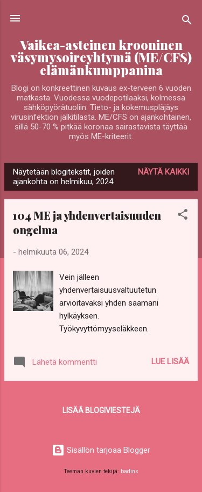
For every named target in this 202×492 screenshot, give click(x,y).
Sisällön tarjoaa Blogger (101, 450)
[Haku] (186, 21)
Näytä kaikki (163, 172)
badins (129, 471)
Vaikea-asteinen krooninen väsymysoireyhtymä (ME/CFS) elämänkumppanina (101, 57)
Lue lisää (170, 361)
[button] (182, 216)
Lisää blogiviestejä (101, 410)
